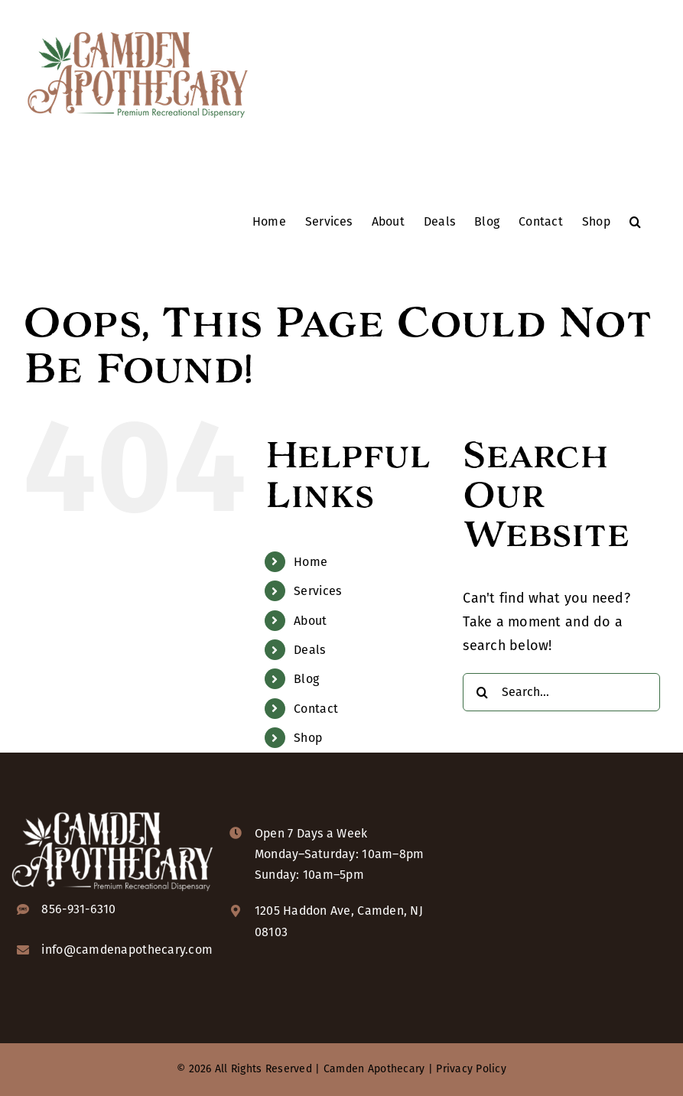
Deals (309, 649)
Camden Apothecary (374, 1068)
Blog (306, 679)
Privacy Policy (471, 1068)
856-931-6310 (78, 909)
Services (317, 591)
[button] (635, 220)
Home (310, 562)
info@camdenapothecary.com (127, 949)
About (310, 620)
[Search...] (561, 692)
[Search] (482, 692)
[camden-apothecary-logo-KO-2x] (112, 811)
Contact (316, 708)
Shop (308, 737)
